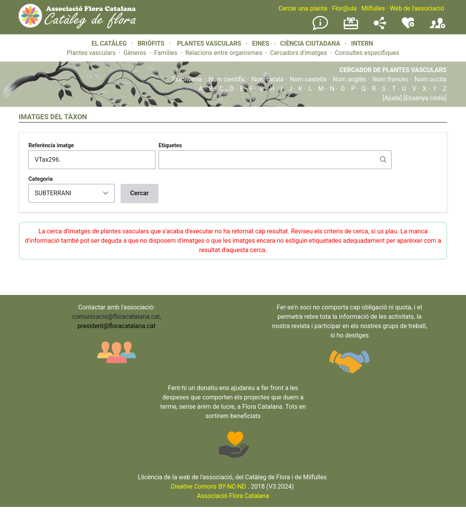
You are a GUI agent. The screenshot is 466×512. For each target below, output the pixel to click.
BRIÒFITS (152, 43)
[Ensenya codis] (424, 98)
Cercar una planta (303, 8)
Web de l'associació (417, 8)
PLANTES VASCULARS (209, 43)
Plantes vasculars (91, 52)
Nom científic (226, 79)
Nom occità (431, 79)
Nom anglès (349, 79)
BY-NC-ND (208, 486)
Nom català (268, 79)
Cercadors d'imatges (298, 52)
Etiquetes (170, 145)
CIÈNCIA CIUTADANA (310, 43)
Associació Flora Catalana (233, 496)
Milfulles (373, 8)
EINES (260, 43)
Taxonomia (186, 79)
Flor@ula (344, 8)
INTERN (362, 43)
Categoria (40, 179)
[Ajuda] (392, 98)
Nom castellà (308, 79)
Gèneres (135, 52)
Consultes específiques (367, 52)
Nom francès (390, 79)
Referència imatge (51, 145)
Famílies (166, 52)
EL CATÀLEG (109, 43)
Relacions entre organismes (223, 52)
